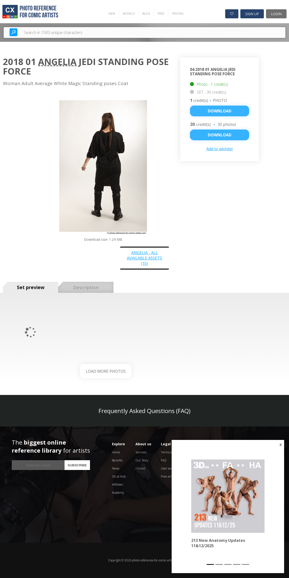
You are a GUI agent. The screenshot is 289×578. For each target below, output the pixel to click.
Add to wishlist (219, 149)
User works (168, 468)
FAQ (164, 460)
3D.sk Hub (119, 476)
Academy (118, 493)
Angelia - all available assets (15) (144, 258)
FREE (161, 13)
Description (86, 287)
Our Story (141, 460)
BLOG (146, 13)
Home (116, 452)
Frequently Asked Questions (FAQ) (144, 411)
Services (140, 452)
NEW (112, 13)
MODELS (129, 13)
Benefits (117, 460)
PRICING (178, 13)
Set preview (30, 287)
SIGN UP (252, 13)
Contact (140, 468)
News (115, 468)
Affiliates (117, 484)
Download (219, 111)
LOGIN (276, 13)
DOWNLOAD (219, 135)
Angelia (57, 62)
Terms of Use (169, 452)
